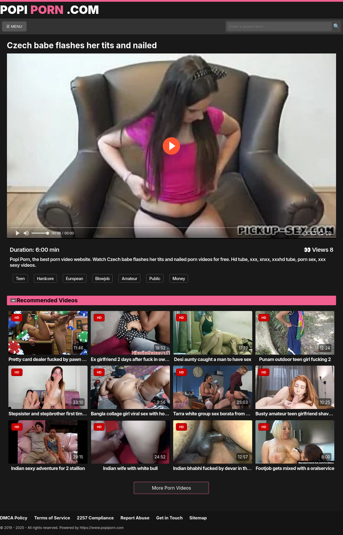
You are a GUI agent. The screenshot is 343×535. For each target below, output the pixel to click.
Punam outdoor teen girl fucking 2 (295, 359)
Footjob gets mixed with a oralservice (295, 468)
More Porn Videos (171, 488)
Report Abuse (134, 518)
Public (154, 278)
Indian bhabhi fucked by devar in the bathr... (219, 468)
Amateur (129, 278)
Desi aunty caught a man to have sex (212, 359)
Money (179, 278)
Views (320, 249)
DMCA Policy (13, 518)
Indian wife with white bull (130, 468)
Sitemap (198, 518)
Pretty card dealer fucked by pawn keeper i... (55, 359)
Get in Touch (169, 518)
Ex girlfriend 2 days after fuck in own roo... (135, 359)
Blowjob (102, 278)
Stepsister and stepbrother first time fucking (55, 413)
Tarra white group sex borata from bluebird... (220, 413)
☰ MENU (14, 26)
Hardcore (45, 278)
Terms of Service (52, 518)
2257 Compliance (95, 518)
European (74, 278)
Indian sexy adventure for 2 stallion (48, 468)
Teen (20, 278)
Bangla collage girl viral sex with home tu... (136, 413)
